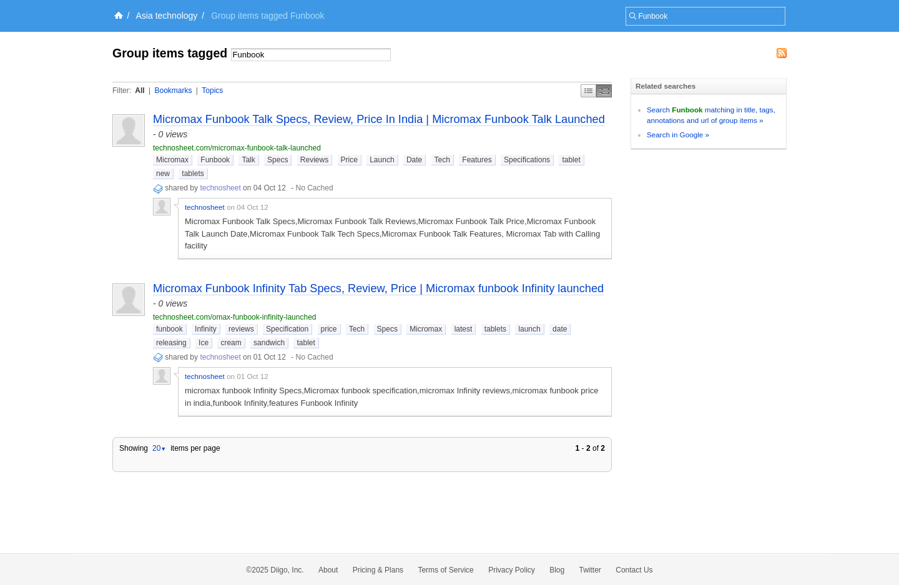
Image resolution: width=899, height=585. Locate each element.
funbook (169, 329)
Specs (277, 159)
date (560, 329)
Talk (248, 159)
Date (414, 159)
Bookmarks (173, 90)
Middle (604, 90)
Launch (382, 159)
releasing (171, 342)
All (139, 90)
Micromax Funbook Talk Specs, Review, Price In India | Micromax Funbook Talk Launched (379, 119)
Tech (442, 159)
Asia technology (167, 16)
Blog (556, 570)
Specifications (527, 159)
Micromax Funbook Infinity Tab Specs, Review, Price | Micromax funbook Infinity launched (378, 288)
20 (159, 448)
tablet (571, 159)
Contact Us (634, 570)
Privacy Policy (511, 570)
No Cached (314, 188)
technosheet (220, 188)
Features (476, 159)
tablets (193, 173)
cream (230, 342)
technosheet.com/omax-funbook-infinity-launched (234, 317)
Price (349, 159)
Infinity (206, 329)
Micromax (172, 159)
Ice (204, 342)
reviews (241, 329)
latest (463, 329)
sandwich (269, 342)
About (328, 570)
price (329, 329)
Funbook (215, 159)
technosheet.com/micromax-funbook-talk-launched (237, 148)
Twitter (590, 570)
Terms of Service (445, 570)
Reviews (314, 159)
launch (529, 329)
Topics (212, 90)
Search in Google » (678, 134)
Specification (287, 329)
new (163, 173)
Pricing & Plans (378, 570)
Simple (588, 90)
